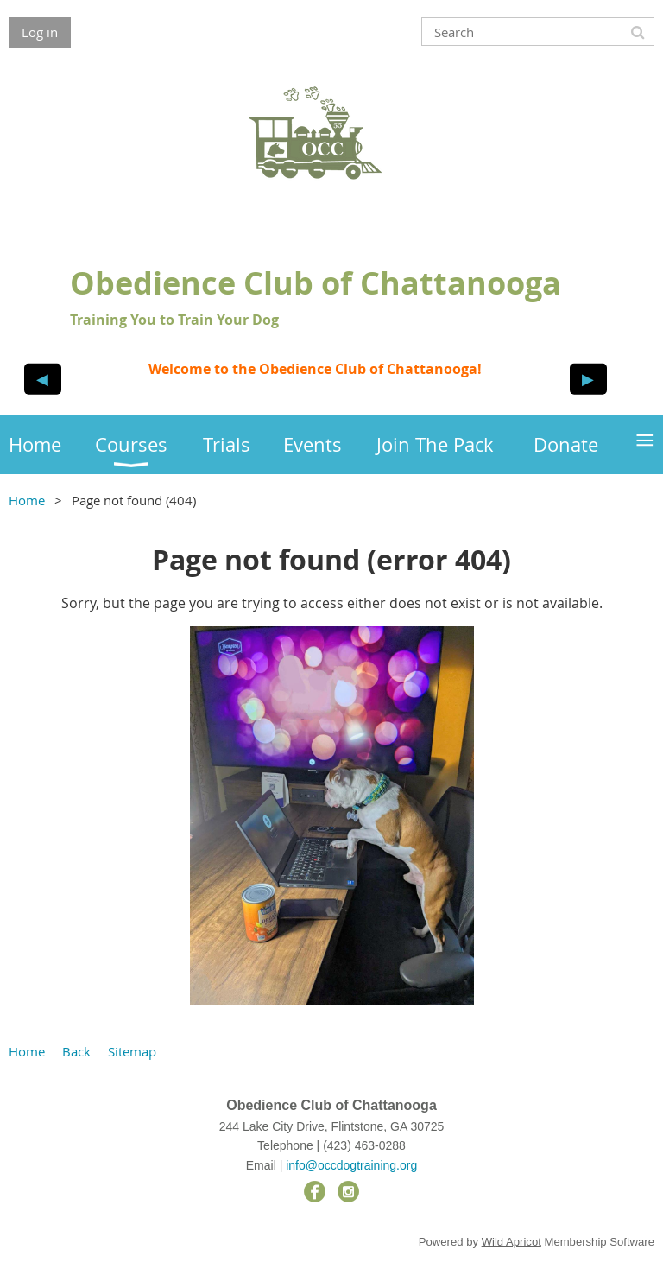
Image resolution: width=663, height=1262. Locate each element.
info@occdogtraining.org (351, 1165)
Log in (40, 32)
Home (27, 500)
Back (76, 1051)
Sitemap (132, 1051)
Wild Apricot (511, 1241)
